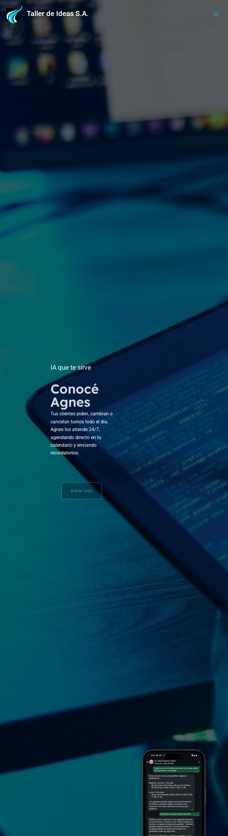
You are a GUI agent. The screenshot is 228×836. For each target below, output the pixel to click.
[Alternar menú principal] (216, 14)
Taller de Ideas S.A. (58, 13)
